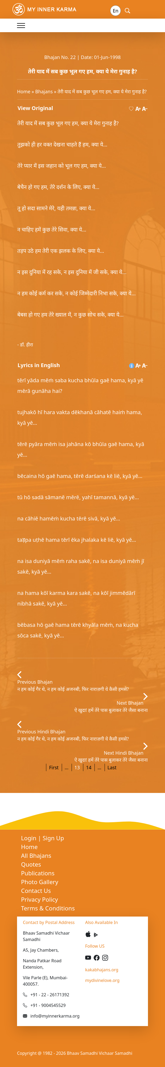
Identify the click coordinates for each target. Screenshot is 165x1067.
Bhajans (44, 91)
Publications (38, 873)
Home (23, 91)
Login (29, 838)
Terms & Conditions (48, 908)
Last (112, 767)
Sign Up (53, 838)
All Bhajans (36, 855)
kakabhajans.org (101, 970)
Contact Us (36, 890)
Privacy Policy (39, 899)
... (66, 767)
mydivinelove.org (102, 980)
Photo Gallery (39, 882)
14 (88, 767)
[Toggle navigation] (21, 25)
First (54, 767)
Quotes (31, 864)
